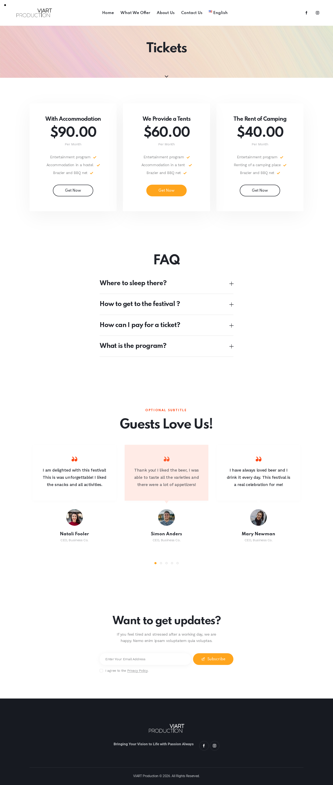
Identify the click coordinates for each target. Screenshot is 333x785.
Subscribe (216, 659)
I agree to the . (126, 671)
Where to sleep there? (133, 283)
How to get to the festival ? (140, 304)
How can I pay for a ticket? (140, 325)
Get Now (73, 191)
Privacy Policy (137, 671)
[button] (166, 283)
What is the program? (133, 346)
